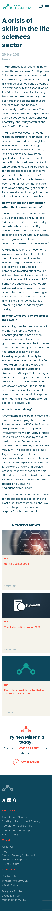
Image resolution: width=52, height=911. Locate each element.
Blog (4, 851)
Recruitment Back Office (17, 825)
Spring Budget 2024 (16, 564)
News (7, 558)
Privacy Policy (10, 863)
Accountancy (10, 834)
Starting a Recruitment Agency (21, 821)
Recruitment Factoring (16, 830)
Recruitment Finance (14, 817)
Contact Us (9, 876)
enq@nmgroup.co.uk (15, 880)
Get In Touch (30, 762)
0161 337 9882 (29, 748)
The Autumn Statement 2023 (22, 627)
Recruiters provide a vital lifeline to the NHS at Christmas (25, 691)
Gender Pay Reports (14, 859)
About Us (7, 847)
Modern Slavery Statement (18, 855)
